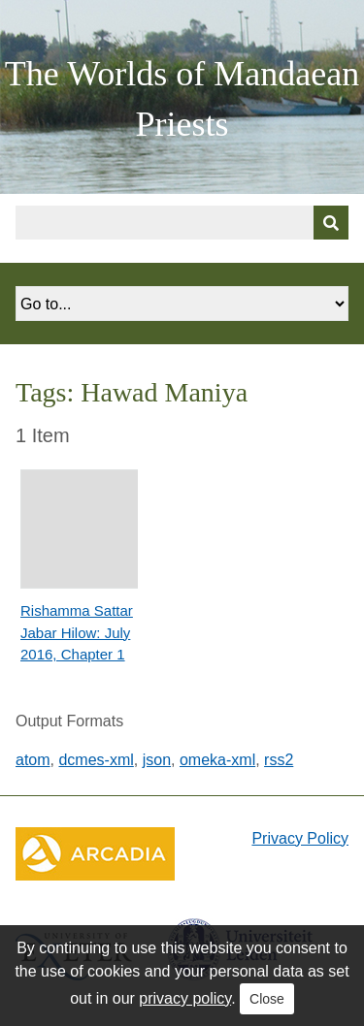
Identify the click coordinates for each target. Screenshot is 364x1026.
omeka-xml (217, 760)
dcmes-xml (95, 760)
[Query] (182, 223)
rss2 (278, 760)
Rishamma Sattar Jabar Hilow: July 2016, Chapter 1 (76, 632)
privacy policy (185, 998)
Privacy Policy (299, 838)
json (157, 760)
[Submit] (331, 223)
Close (266, 999)
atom (33, 760)
